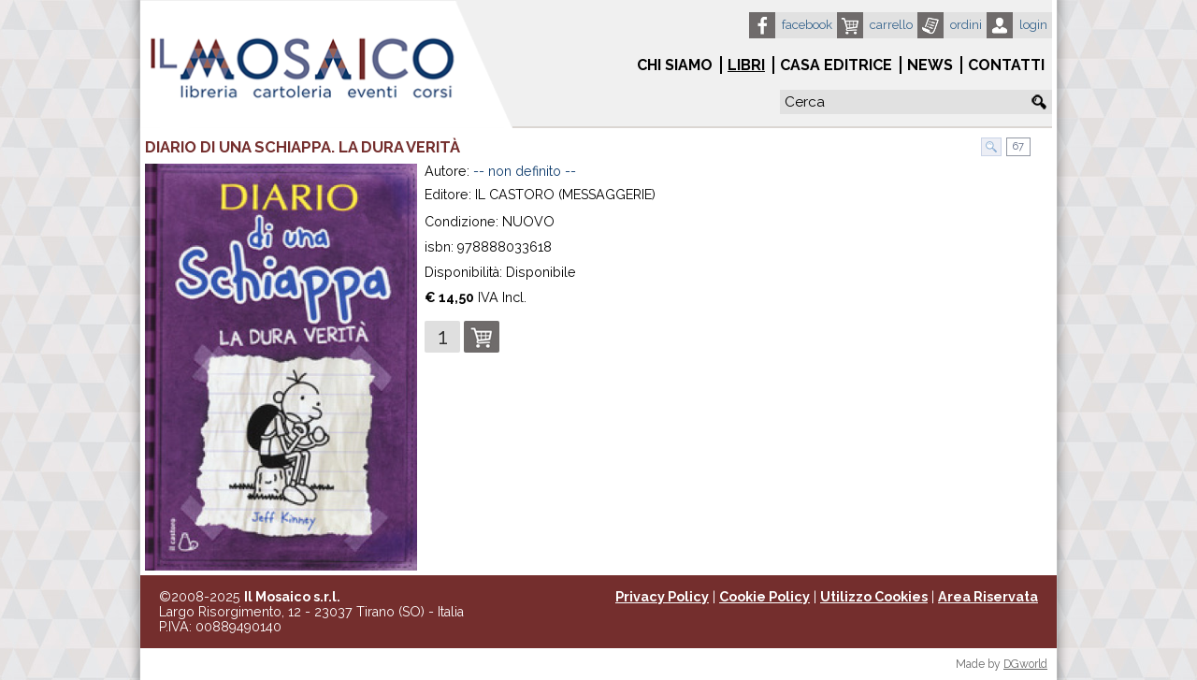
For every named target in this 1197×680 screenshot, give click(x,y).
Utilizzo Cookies (874, 596)
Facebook (807, 25)
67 (1017, 146)
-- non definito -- (524, 171)
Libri (746, 65)
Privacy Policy (662, 596)
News (930, 65)
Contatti (1006, 65)
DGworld (1025, 664)
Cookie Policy (764, 596)
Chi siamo (675, 65)
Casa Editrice (836, 65)
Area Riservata (988, 596)
